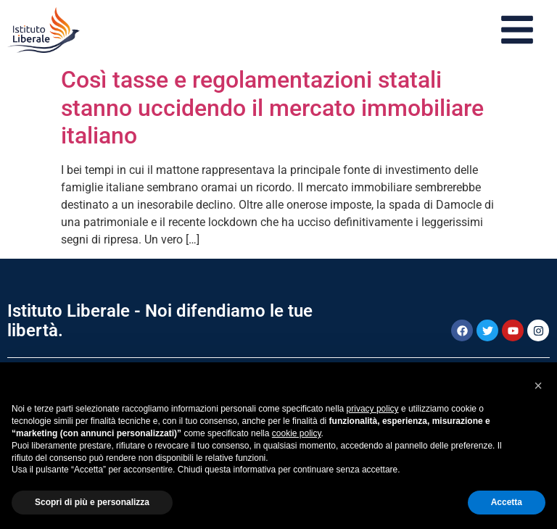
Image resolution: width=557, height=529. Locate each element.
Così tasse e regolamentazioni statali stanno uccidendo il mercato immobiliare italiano (272, 107)
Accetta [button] (506, 502)
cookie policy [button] (296, 433)
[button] (538, 385)
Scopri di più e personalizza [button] (92, 502)
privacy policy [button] (373, 409)
